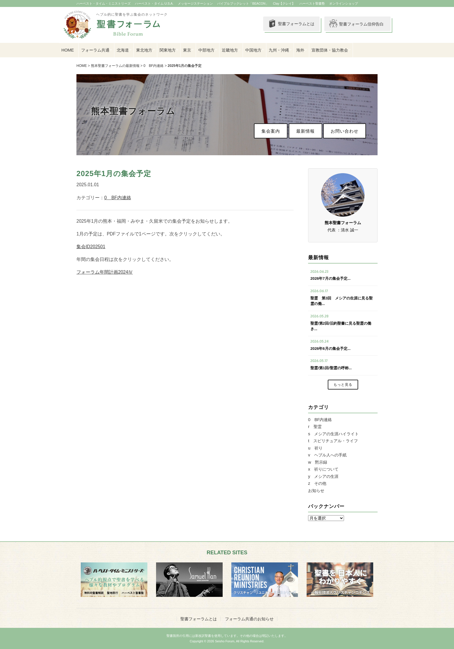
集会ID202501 (90, 246)
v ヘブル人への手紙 (327, 455)
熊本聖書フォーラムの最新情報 (115, 66)
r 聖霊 (315, 426)
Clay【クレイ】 (284, 3)
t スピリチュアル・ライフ (333, 440)
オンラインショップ (343, 3)
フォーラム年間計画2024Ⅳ (104, 272)
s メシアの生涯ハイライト (333, 434)
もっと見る (343, 385)
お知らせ (316, 490)
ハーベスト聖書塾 (312, 3)
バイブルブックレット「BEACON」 (243, 3)
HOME (67, 50)
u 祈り (315, 448)
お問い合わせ (344, 131)
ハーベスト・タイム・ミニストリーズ (103, 3)
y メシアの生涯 (323, 476)
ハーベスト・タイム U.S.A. (154, 3)
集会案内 (270, 131)
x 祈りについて (323, 469)
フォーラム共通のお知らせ (249, 619)
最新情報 (305, 131)
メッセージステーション (195, 3)
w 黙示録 (317, 462)
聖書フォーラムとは (288, 24)
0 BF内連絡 (153, 66)
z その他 (317, 483)
